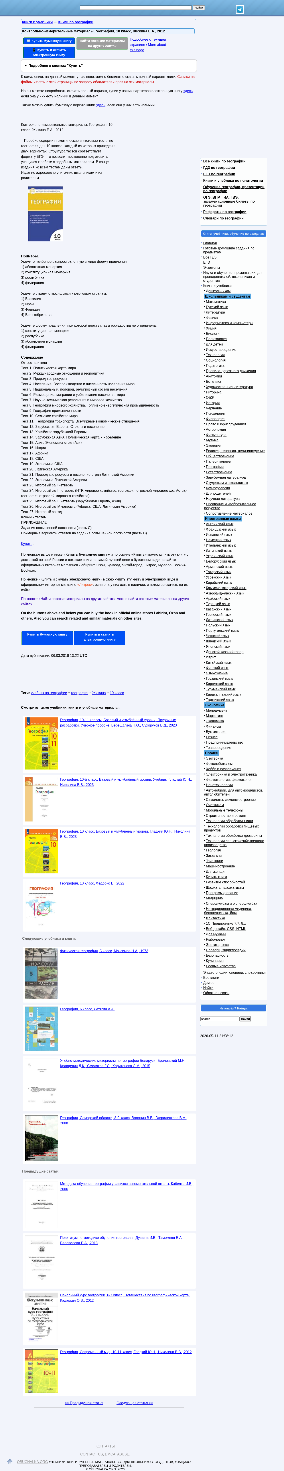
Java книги (214, 861)
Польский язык (218, 625)
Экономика (215, 721)
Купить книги (216, 877)
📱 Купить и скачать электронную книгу (49, 52)
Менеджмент (216, 710)
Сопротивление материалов (229, 513)
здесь (188, 91)
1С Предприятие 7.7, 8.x (226, 923)
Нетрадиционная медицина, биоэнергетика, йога (228, 911)
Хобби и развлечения (223, 769)
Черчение (214, 408)
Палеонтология (218, 461)
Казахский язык (218, 609)
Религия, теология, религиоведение (235, 451)
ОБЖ (210, 397)
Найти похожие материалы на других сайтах (102, 43)
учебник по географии (49, 693)
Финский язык (217, 668)
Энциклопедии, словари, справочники (234, 972)
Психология (215, 413)
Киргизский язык (219, 684)
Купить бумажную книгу (47, 634)
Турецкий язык (218, 604)
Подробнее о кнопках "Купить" (55, 65)
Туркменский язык (220, 689)
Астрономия (216, 429)
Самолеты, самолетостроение (231, 800)
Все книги (211, 977)
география (79, 693)
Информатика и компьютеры (229, 323)
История (213, 403)
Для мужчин (216, 934)
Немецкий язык (218, 540)
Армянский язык (219, 567)
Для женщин (216, 871)
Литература (215, 312)
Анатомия (214, 376)
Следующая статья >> (134, 1403)
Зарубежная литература (226, 477)
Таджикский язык (220, 700)
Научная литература (223, 499)
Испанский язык (219, 535)
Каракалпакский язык (223, 694)
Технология (215, 355)
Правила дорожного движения (231, 371)
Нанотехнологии (219, 785)
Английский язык (219, 524)
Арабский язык (218, 598)
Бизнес (212, 737)
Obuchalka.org (32, 1462)
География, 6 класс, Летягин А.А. (87, 1009)
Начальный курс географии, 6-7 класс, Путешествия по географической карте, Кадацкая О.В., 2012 (125, 1297)
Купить (26, 544)
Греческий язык (218, 614)
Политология (216, 339)
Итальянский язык (221, 545)
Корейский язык (219, 582)
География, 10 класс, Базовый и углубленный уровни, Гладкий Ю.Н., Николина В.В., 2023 (125, 834)
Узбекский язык (218, 577)
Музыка (212, 440)
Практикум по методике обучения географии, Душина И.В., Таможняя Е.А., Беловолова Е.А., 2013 (121, 1240)
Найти (208, 988)
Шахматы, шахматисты (225, 887)
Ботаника (213, 381)
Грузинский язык (219, 678)
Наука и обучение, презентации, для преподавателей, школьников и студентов (233, 276)
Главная (210, 243)
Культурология (218, 488)
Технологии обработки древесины (234, 835)
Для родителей (218, 493)
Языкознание (217, 673)
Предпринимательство (224, 742)
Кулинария (214, 961)
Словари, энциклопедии (226, 950)
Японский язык (218, 646)
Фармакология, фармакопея (229, 780)
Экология (213, 445)
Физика (212, 318)
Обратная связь (216, 993)
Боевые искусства (221, 966)
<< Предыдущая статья (84, 1403)
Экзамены (211, 267)
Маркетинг (214, 716)
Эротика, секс (217, 945)
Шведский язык (218, 641)
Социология (216, 360)
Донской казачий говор (224, 652)
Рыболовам (215, 939)
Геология (213, 850)
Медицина (214, 898)
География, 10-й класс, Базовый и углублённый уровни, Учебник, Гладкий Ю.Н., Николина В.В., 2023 (126, 782)
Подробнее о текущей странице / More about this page (148, 45)
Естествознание (219, 472)
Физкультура (216, 435)
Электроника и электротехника (231, 774)
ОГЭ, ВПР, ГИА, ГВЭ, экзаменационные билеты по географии (229, 201)
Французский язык (221, 529)
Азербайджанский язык (225, 593)
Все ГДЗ (210, 257)
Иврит (211, 657)
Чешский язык (217, 636)
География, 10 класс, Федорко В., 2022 (92, 883)
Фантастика (215, 918)
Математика (216, 302)
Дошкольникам (218, 291)
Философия (215, 419)
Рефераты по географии (225, 212)
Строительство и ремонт (226, 815)
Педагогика (215, 365)
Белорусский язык (221, 561)
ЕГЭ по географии (219, 174)
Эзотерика (214, 758)
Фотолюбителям (219, 764)
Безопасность (217, 955)
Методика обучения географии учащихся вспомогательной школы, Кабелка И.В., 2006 (126, 1186)
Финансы (213, 726)
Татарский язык (218, 572)
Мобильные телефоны (224, 810)
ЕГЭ (206, 262)
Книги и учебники (217, 286)
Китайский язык (218, 662)
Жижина (99, 693)
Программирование (222, 893)
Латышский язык (219, 620)
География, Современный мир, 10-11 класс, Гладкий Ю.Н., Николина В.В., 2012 (126, 1352)
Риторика (213, 392)
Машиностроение (220, 866)
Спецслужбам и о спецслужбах (231, 903)
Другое (209, 983)
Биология (213, 334)
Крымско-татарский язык (226, 588)
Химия (211, 328)
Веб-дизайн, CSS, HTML (226, 929)
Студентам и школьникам (227, 483)
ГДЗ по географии (219, 168)
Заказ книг (214, 855)
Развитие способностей (225, 882)
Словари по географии (223, 218)
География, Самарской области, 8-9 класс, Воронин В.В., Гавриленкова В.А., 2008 (123, 1120)
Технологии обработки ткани (229, 821)
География (215, 467)
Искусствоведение (221, 349)
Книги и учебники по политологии (233, 180)
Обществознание (220, 456)
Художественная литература (229, 387)
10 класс (117, 693)
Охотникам (215, 805)
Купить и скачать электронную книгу (100, 636)
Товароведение (218, 748)
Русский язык (217, 307)
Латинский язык (219, 551)
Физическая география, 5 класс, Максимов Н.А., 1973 (104, 951)
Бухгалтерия (216, 732)
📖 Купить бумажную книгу (49, 41)
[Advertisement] (154, 149)
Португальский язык (222, 630)
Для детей (214, 344)
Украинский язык (219, 556)
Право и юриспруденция (226, 424)
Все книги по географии (224, 161)
